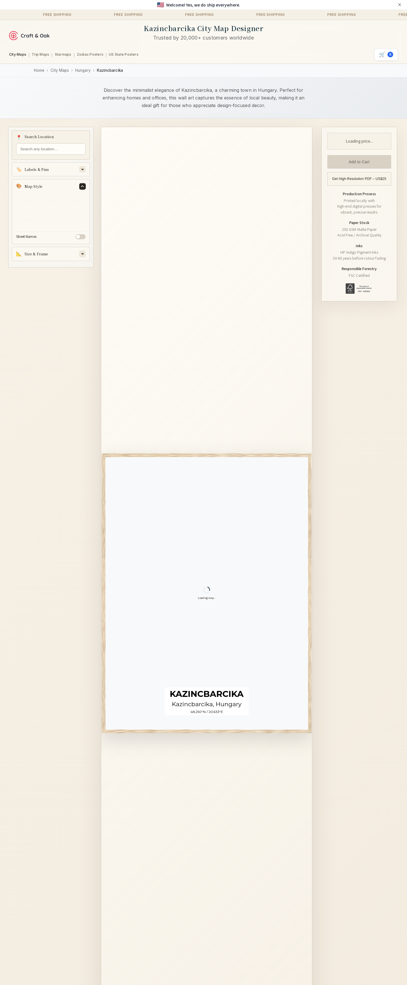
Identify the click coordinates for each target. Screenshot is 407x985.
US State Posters (123, 54)
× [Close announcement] (399, 5)
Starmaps (63, 54)
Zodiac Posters (90, 54)
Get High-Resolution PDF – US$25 (359, 179)
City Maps (17, 54)
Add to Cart (359, 162)
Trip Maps (40, 54)
